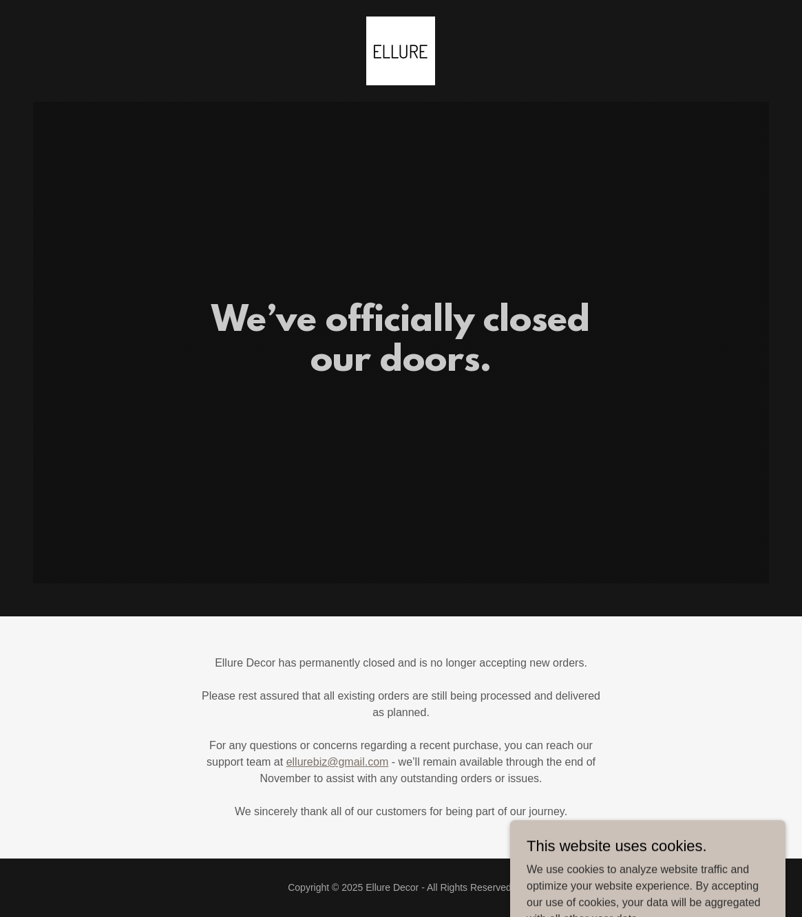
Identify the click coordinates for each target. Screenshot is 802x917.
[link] (400, 50)
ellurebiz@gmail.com (337, 762)
